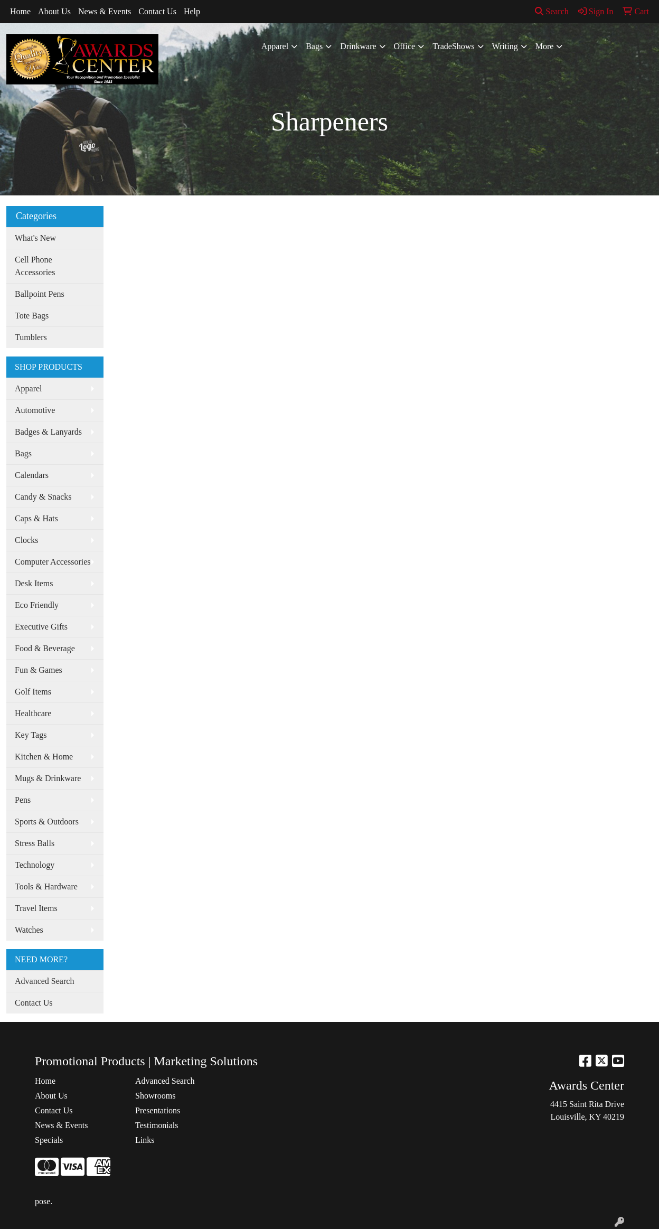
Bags (314, 46)
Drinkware (358, 46)
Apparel (275, 46)
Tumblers (31, 337)
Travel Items (36, 908)
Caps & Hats (36, 518)
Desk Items (34, 583)
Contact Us (157, 11)
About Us (54, 11)
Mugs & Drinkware (48, 778)
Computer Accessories (53, 561)
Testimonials (156, 1125)
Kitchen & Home (44, 756)
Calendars (32, 475)
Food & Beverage (45, 648)
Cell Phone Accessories (35, 266)
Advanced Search (44, 981)
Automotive (35, 410)
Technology (34, 864)
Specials (49, 1140)
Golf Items (33, 691)
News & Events (104, 11)
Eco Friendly (37, 605)
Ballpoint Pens (39, 293)
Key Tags (30, 734)
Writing (505, 46)
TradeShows (453, 46)
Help (192, 11)
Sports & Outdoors (47, 821)
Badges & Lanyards (48, 431)
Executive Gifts (41, 626)
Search (552, 11)
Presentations (157, 1110)
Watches (29, 929)
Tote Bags (32, 315)
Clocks (26, 540)
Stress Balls (34, 843)
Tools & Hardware (46, 886)
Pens (23, 799)
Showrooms (155, 1095)
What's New (35, 237)
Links (144, 1140)
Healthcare (33, 713)
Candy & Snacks (43, 496)
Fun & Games (38, 669)
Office (405, 46)
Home (20, 11)
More (544, 46)
